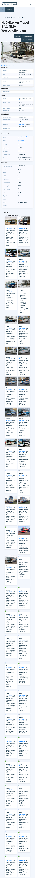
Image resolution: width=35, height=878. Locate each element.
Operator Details (28, 36)
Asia (2, 867)
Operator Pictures (27, 39)
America (3, 865)
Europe (3, 870)
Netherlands (22, 100)
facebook (9, 856)
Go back (22, 17)
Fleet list (17, 36)
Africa (2, 863)
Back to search (9, 17)
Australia (3, 868)
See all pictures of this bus (7, 65)
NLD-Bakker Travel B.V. (23, 137)
